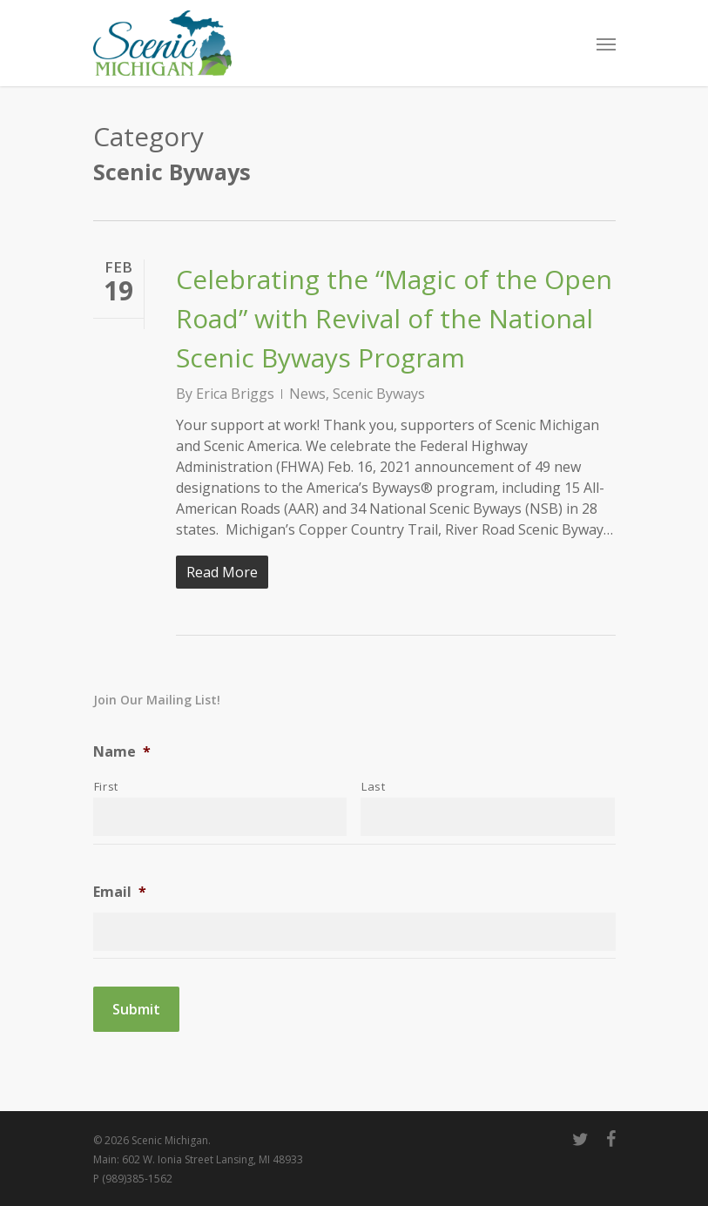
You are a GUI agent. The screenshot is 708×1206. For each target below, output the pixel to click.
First (106, 786)
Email (119, 892)
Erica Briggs (235, 393)
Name (122, 752)
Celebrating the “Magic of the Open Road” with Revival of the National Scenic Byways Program (394, 318)
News (307, 393)
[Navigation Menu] (606, 43)
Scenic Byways (379, 393)
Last (373, 786)
